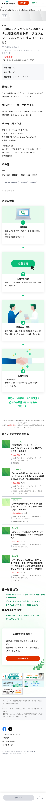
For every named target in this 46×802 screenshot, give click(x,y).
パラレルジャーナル (10, 734)
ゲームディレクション (14, 619)
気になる (40, 799)
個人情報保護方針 (9, 741)
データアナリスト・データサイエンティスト (23, 601)
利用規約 (5, 738)
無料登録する (23, 658)
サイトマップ (7, 745)
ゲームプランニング (31, 615)
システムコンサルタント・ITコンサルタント (23, 605)
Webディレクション (14, 615)
